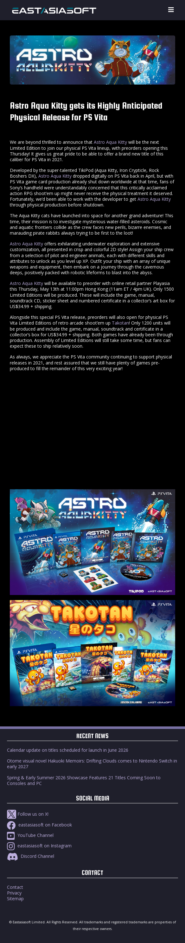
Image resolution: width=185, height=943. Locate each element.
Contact (15, 887)
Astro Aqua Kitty (110, 142)
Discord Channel (30, 856)
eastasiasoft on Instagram (39, 846)
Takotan (120, 323)
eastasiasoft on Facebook (39, 825)
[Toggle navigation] (171, 10)
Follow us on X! (27, 814)
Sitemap (15, 899)
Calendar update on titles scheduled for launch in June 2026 (67, 750)
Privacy (14, 893)
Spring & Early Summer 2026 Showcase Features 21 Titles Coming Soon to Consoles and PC (84, 780)
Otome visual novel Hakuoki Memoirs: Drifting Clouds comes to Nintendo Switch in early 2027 (92, 763)
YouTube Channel (30, 835)
